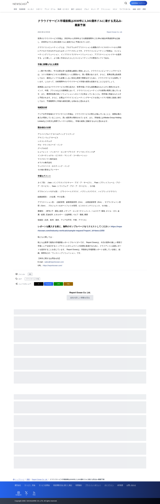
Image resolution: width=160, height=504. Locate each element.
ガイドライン (109, 485)
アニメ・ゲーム (50, 9)
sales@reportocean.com (54, 262)
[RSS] (34, 493)
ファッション (105, 9)
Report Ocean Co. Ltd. (114, 32)
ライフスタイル (124, 9)
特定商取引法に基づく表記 (62, 485)
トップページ (18, 479)
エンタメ (31, 9)
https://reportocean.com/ (52, 265)
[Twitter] (26, 493)
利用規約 (79, 485)
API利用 (120, 485)
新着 (15, 9)
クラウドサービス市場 (32, 279)
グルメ (86, 9)
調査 (144, 9)
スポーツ (39, 9)
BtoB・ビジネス (63, 9)
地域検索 (22, 9)
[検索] (126, 3)
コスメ (115, 9)
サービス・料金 (29, 485)
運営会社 (18, 485)
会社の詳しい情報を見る (80, 298)
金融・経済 (136, 9)
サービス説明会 (44, 485)
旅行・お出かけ (76, 9)
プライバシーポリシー (93, 485)
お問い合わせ (131, 485)
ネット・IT (95, 9)
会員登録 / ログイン (138, 3)
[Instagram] (18, 493)
